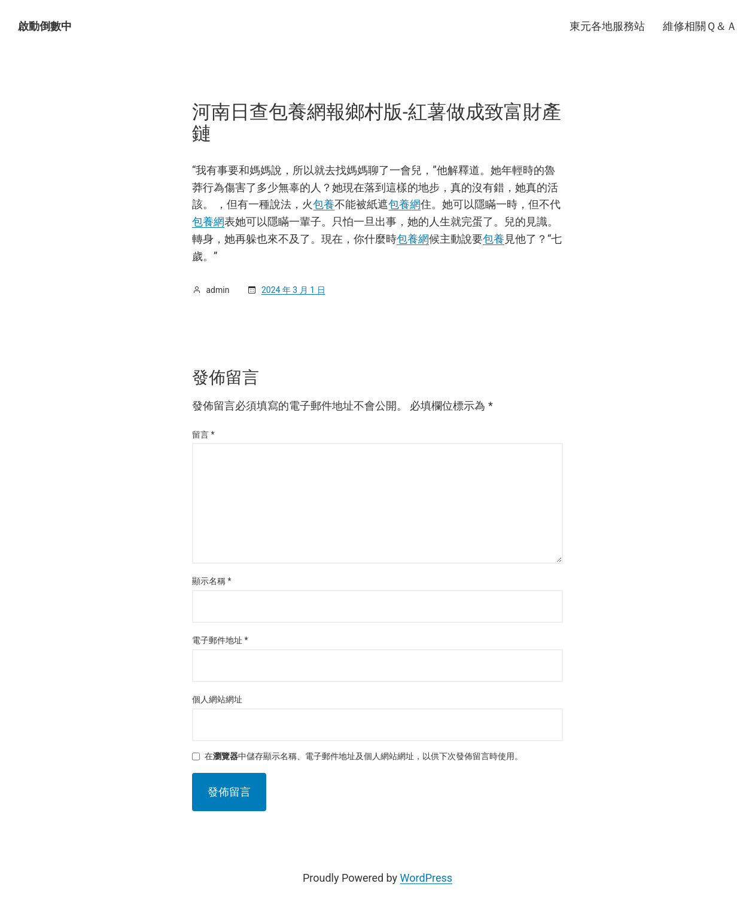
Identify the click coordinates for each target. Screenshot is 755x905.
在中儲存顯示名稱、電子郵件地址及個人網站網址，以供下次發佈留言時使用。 (364, 756)
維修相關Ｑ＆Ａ (700, 26)
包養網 (404, 204)
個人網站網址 (217, 699)
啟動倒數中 (45, 26)
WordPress (426, 878)
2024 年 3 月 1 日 (293, 290)
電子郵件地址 (220, 640)
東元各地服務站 (607, 26)
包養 (323, 204)
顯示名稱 (212, 581)
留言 (203, 434)
